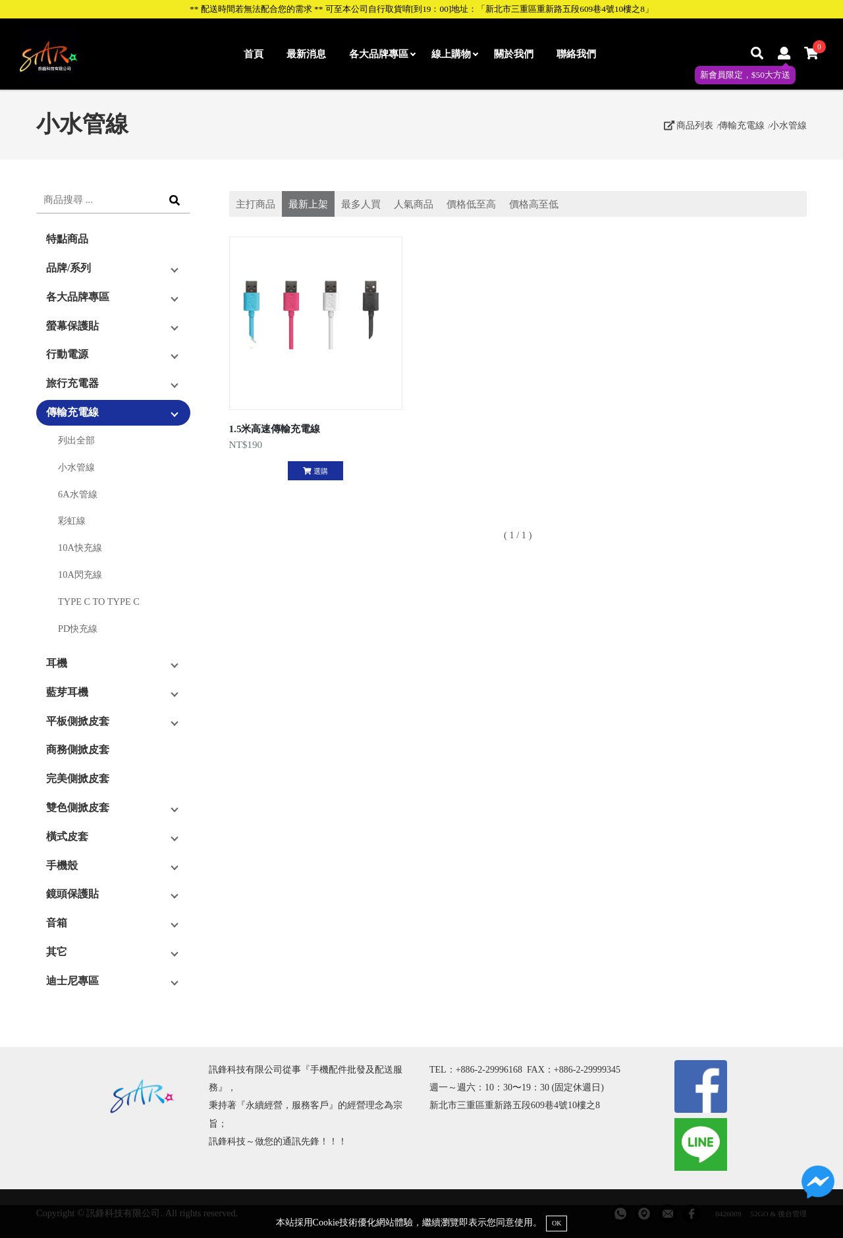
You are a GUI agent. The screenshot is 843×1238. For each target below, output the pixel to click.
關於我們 (513, 53)
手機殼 (62, 865)
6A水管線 (77, 494)
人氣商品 (413, 204)
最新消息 (306, 53)
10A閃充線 (80, 574)
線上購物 (454, 53)
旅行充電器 (72, 383)
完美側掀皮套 (77, 778)
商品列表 (689, 125)
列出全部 (76, 440)
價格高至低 (533, 204)
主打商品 (255, 204)
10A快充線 (80, 547)
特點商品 (67, 238)
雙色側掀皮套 (77, 807)
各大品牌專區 (382, 53)
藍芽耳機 (67, 692)
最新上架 (308, 204)
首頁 (253, 53)
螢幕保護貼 (72, 325)
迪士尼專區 (72, 980)
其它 (56, 951)
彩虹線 (72, 520)
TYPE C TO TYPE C (99, 601)
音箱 (56, 922)
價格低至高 (471, 204)
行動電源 (67, 354)
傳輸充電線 (742, 125)
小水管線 (788, 125)
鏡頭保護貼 (72, 893)
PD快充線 (77, 628)
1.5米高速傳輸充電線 (275, 428)
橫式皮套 (67, 836)
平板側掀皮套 (77, 721)
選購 (315, 471)
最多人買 (361, 204)
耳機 (56, 663)
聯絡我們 (576, 53)
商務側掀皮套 (77, 749)
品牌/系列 (68, 267)
